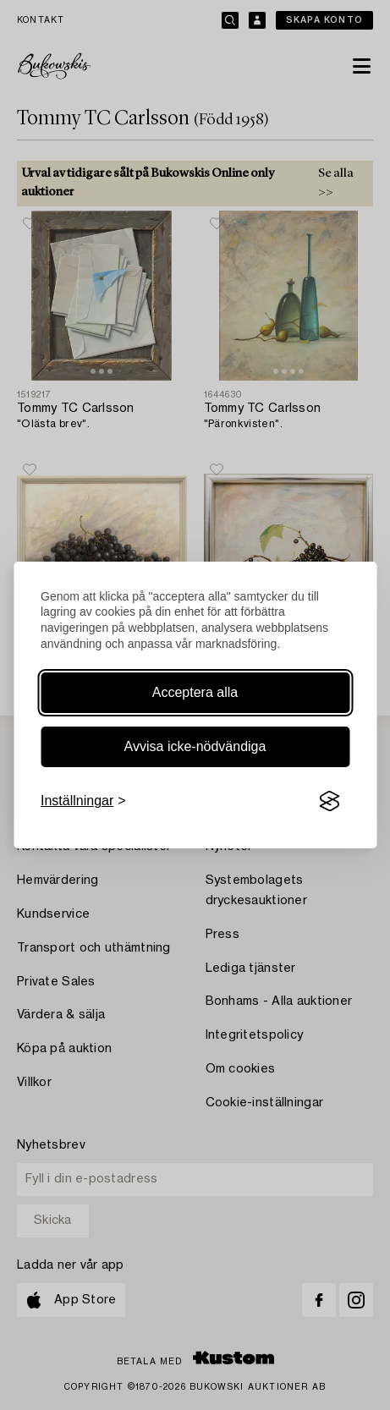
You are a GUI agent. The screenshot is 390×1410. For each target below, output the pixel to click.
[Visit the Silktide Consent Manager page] (329, 801)
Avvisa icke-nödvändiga (195, 746)
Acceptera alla (195, 692)
